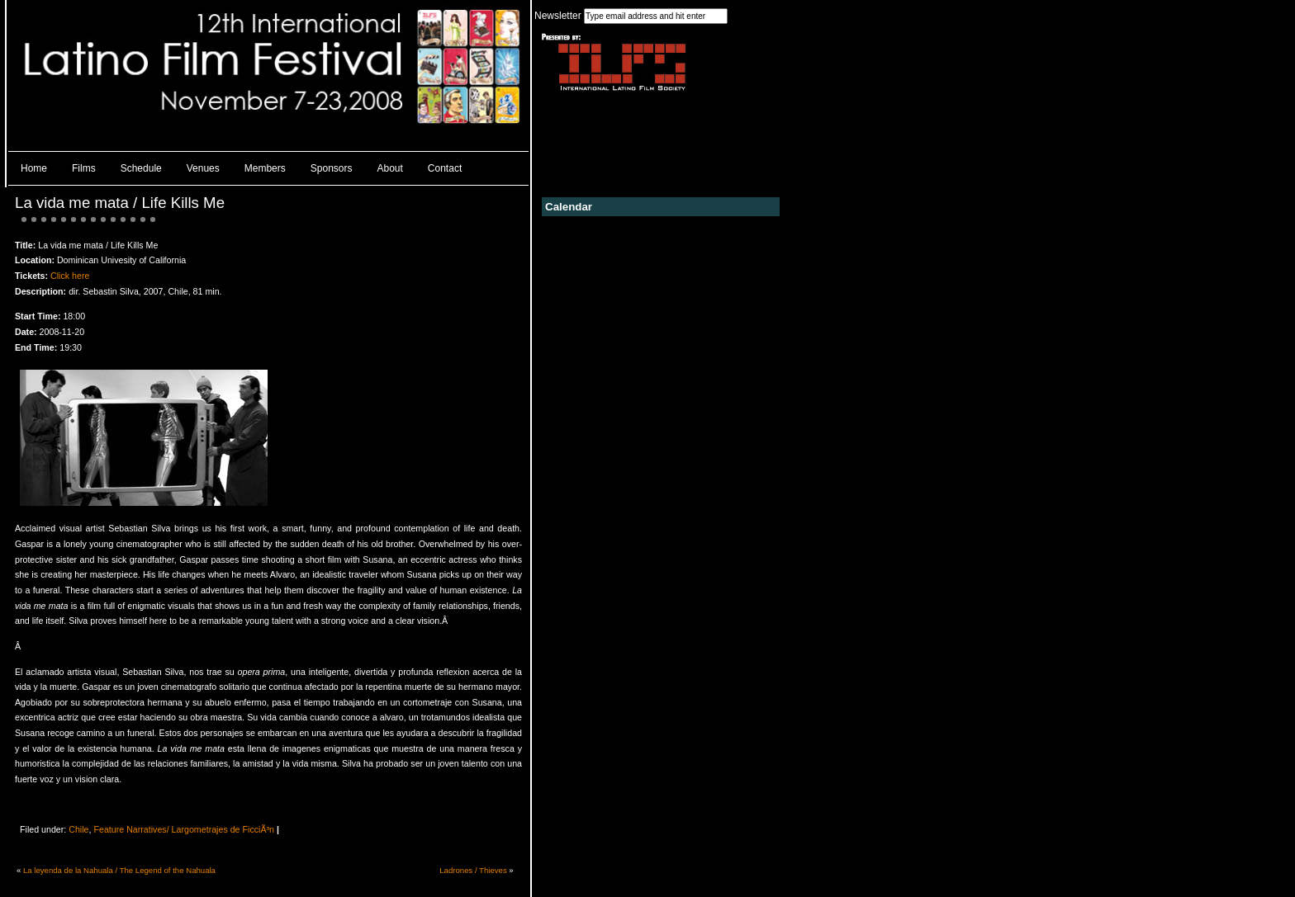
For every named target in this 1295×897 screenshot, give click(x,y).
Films (84, 168)
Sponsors (332, 168)
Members (265, 168)
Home (34, 168)
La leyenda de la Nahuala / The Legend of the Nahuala (119, 870)
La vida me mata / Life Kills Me (120, 202)
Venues (203, 168)
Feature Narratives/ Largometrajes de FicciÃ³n (183, 829)
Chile (78, 829)
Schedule (141, 168)
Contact (445, 168)
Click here (69, 276)
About (390, 168)
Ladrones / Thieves (472, 870)
